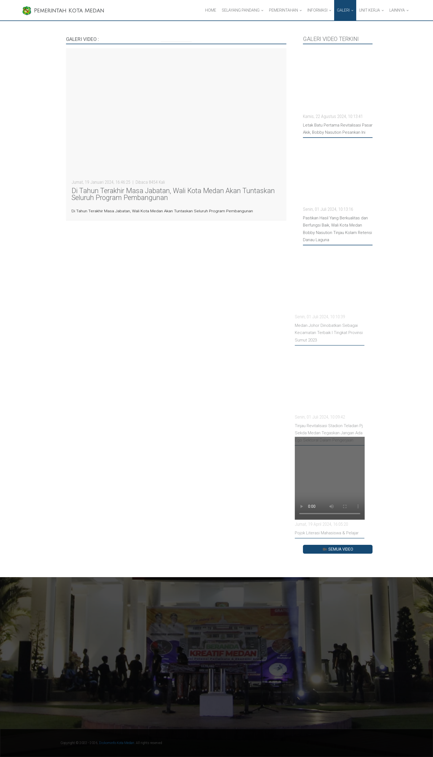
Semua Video (337, 549)
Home (210, 10)
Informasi (317, 10)
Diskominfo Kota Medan (116, 743)
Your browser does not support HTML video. (312, 478)
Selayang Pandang (241, 10)
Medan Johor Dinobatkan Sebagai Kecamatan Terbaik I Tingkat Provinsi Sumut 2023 (311, 333)
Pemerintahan (283, 10)
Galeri (343, 10)
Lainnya (397, 10)
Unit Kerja (369, 10)
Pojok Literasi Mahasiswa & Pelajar (309, 532)
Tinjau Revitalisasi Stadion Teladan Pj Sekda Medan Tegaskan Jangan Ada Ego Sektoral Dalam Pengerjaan (311, 433)
